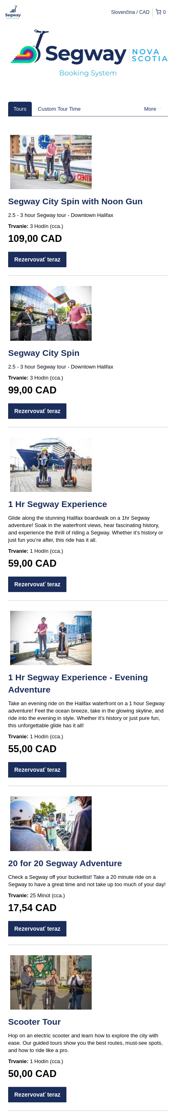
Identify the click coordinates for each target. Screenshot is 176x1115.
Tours (19, 109)
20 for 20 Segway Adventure (65, 863)
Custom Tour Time (59, 109)
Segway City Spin (43, 353)
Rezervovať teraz (37, 259)
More (153, 109)
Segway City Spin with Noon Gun (75, 201)
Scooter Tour (34, 1021)
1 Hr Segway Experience (57, 504)
